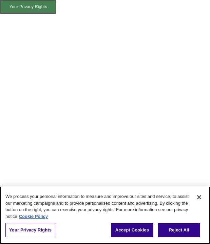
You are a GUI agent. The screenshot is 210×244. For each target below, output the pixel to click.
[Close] (199, 197)
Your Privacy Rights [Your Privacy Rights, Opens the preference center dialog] (30, 229)
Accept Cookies (132, 229)
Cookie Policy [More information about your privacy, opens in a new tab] (33, 216)
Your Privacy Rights (28, 6)
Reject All (179, 229)
